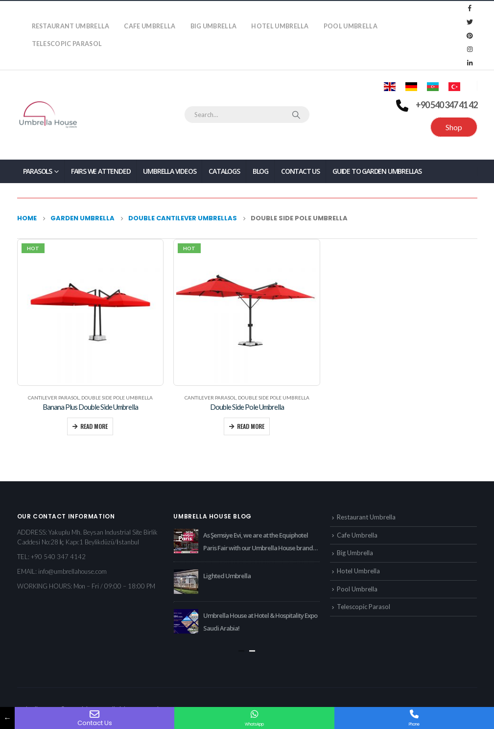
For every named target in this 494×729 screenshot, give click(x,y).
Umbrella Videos (169, 171)
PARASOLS (37, 171)
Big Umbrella (213, 26)
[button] (241, 651)
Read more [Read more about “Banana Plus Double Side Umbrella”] (94, 426)
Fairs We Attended (101, 171)
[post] (186, 541)
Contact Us (300, 171)
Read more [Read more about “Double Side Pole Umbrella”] (250, 426)
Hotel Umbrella (279, 26)
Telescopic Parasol (67, 43)
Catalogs (224, 171)
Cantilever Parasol (53, 397)
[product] (90, 312)
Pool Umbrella (350, 26)
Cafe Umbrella (149, 26)
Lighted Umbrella (227, 575)
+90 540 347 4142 (58, 557)
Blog (260, 171)
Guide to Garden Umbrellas (377, 171)
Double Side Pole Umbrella (117, 397)
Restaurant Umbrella (71, 26)
